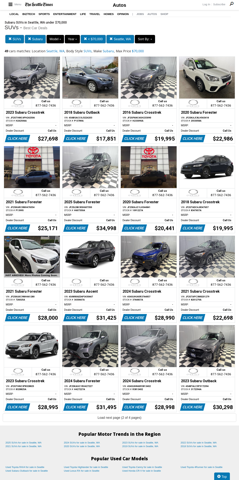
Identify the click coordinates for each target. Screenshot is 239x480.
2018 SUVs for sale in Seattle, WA (199, 446)
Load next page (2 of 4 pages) (119, 417)
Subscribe (219, 4)
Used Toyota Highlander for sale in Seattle (86, 467)
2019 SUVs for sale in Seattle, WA (140, 446)
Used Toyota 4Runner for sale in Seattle (202, 467)
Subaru (35, 39)
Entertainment (64, 14)
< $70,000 (93, 39)
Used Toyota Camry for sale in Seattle (142, 467)
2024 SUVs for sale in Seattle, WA (82, 442)
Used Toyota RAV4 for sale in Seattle (24, 467)
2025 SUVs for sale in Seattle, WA (23, 442)
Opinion (123, 14)
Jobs (140, 14)
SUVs (14, 39)
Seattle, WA (120, 39)
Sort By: (145, 39)
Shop (164, 14)
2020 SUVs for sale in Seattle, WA (82, 446)
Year (72, 39)
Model (55, 39)
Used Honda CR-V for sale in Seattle (141, 470)
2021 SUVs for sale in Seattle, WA (23, 446)
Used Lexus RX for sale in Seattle (81, 470)
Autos (119, 5)
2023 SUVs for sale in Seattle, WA (140, 442)
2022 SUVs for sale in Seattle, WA (199, 442)
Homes (109, 14)
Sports (44, 14)
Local (14, 14)
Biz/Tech (28, 14)
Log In (206, 4)
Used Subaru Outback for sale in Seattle (26, 470)
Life (83, 14)
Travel (94, 14)
